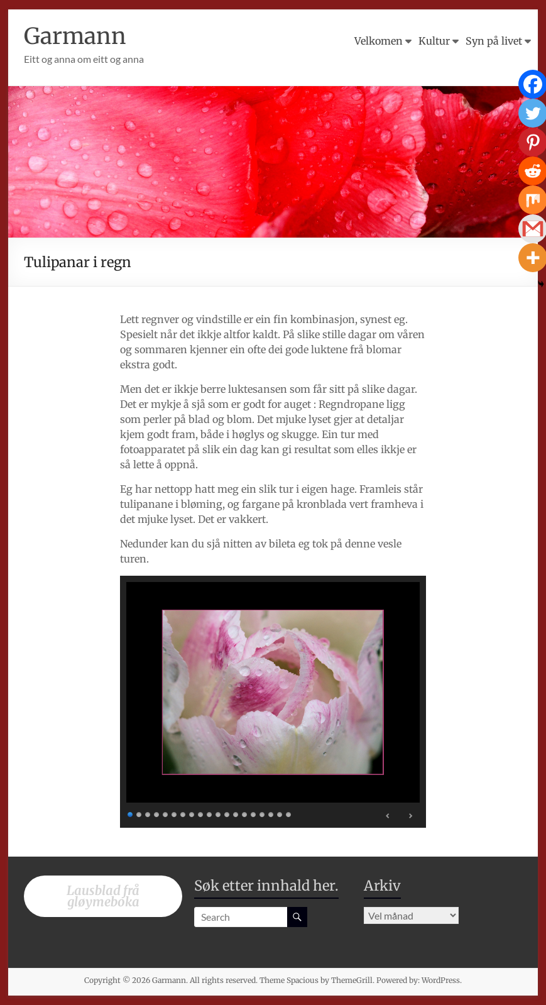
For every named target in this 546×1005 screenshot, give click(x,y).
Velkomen (378, 41)
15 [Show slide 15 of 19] (254, 813)
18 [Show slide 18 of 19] (280, 813)
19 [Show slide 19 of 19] (289, 813)
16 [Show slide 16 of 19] (262, 813)
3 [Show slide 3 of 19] (148, 813)
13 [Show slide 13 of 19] (236, 813)
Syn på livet (494, 41)
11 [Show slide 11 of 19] (219, 813)
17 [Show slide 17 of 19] (271, 813)
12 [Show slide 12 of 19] (227, 813)
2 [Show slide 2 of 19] (139, 813)
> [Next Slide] (410, 815)
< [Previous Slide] (388, 815)
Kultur (434, 41)
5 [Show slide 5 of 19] (166, 813)
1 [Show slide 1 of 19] (131, 813)
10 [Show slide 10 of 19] (210, 813)
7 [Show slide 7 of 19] (183, 813)
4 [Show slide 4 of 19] (157, 813)
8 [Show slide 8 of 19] (192, 813)
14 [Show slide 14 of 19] (245, 813)
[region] (273, 702)
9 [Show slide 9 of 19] (201, 813)
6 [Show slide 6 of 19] (175, 813)
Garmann (75, 36)
